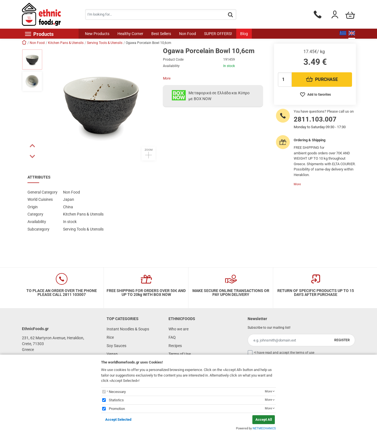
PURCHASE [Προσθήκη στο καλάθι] (322, 79)
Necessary (117, 392)
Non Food (187, 33)
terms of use (305, 353)
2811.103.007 (315, 119)
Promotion (117, 409)
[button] (32, 146)
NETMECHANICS (264, 428)
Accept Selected (118, 419)
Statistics (116, 400)
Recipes (175, 345)
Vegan (112, 354)
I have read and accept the (284, 353)
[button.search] (230, 15)
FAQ (172, 337)
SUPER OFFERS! (218, 33)
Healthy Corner (130, 33)
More (166, 78)
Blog (244, 33)
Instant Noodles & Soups (128, 329)
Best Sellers (161, 33)
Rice (110, 337)
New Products (97, 33)
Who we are (178, 329)
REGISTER (342, 340)
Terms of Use (180, 354)
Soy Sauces (116, 345)
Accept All (263, 419)
